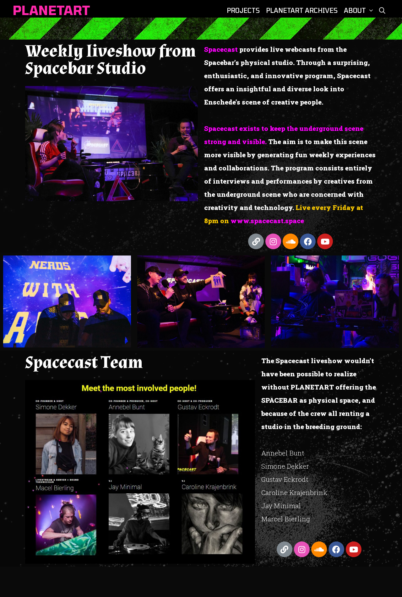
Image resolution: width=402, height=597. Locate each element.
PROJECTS (243, 10)
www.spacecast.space (266, 220)
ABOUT (359, 10)
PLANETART (52, 10)
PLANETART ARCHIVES (302, 10)
